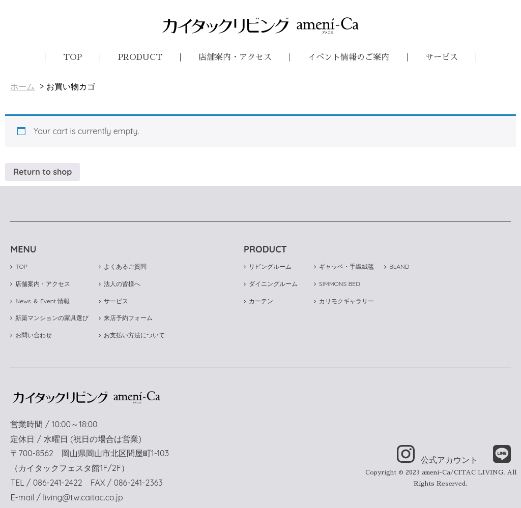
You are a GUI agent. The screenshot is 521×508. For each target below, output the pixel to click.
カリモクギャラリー (344, 301)
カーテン (258, 301)
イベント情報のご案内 (348, 57)
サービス (441, 57)
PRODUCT (140, 57)
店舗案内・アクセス (235, 57)
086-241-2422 (57, 483)
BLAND (396, 266)
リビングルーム (268, 266)
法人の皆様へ (119, 284)
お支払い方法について (132, 335)
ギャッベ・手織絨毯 (344, 266)
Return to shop (42, 172)
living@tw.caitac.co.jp (83, 497)
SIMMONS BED (337, 284)
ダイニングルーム (271, 284)
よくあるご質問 (123, 266)
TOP (72, 57)
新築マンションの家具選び (49, 318)
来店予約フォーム (126, 318)
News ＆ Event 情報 (40, 301)
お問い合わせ (31, 335)
